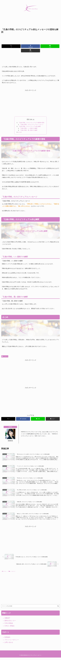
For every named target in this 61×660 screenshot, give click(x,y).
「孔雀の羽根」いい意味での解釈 (28, 128)
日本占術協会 (8, 625)
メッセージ (5, 356)
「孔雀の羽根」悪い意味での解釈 (28, 130)
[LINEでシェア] (49, 46)
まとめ (19, 132)
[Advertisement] (30, 21)
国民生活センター (10, 623)
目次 (28, 119)
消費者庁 (7, 620)
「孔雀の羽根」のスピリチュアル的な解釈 (29, 126)
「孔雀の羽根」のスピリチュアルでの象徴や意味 (31, 122)
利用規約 (7, 639)
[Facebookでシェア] (30, 46)
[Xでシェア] (11, 46)
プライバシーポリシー (11, 642)
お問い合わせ (8, 645)
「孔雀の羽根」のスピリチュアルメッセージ (31, 124)
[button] (30, 50)
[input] (30, 608)
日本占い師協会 (9, 628)
